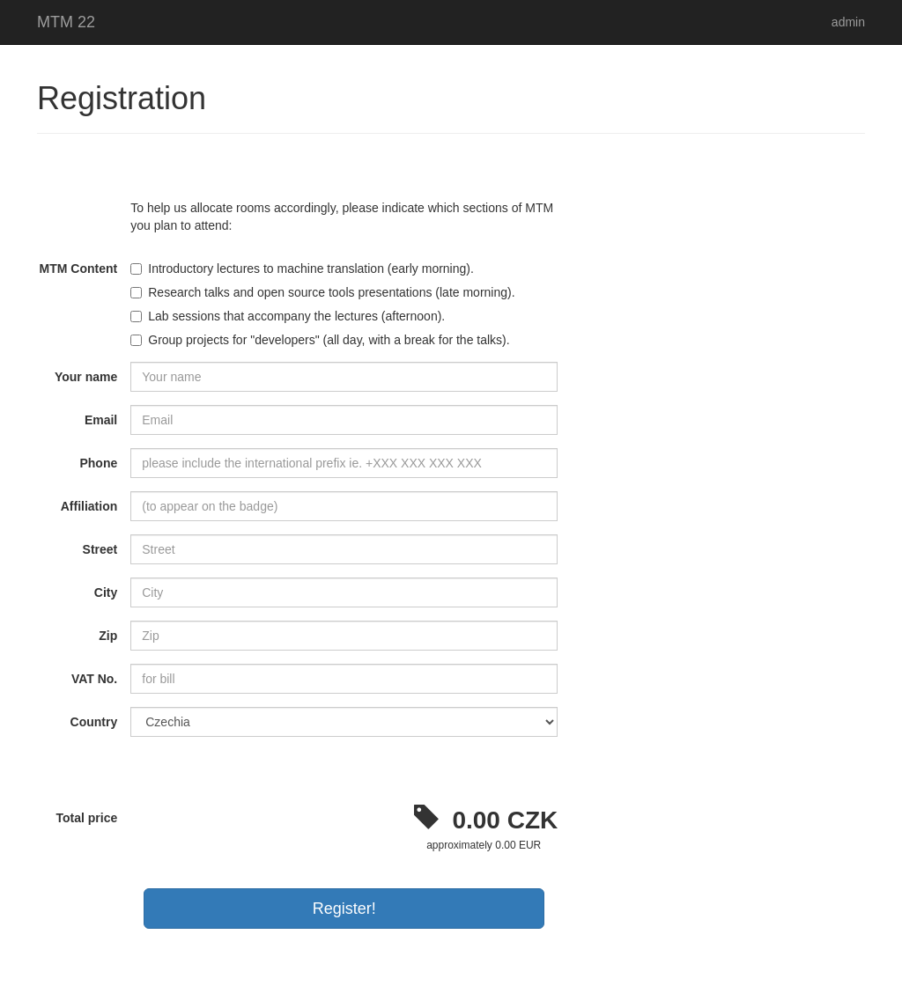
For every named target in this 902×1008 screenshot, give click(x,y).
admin (848, 22)
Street (100, 549)
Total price (86, 818)
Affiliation (89, 506)
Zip (108, 636)
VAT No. (94, 679)
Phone (98, 463)
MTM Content (79, 268)
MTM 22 (66, 22)
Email (101, 420)
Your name (86, 377)
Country (94, 722)
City (105, 592)
